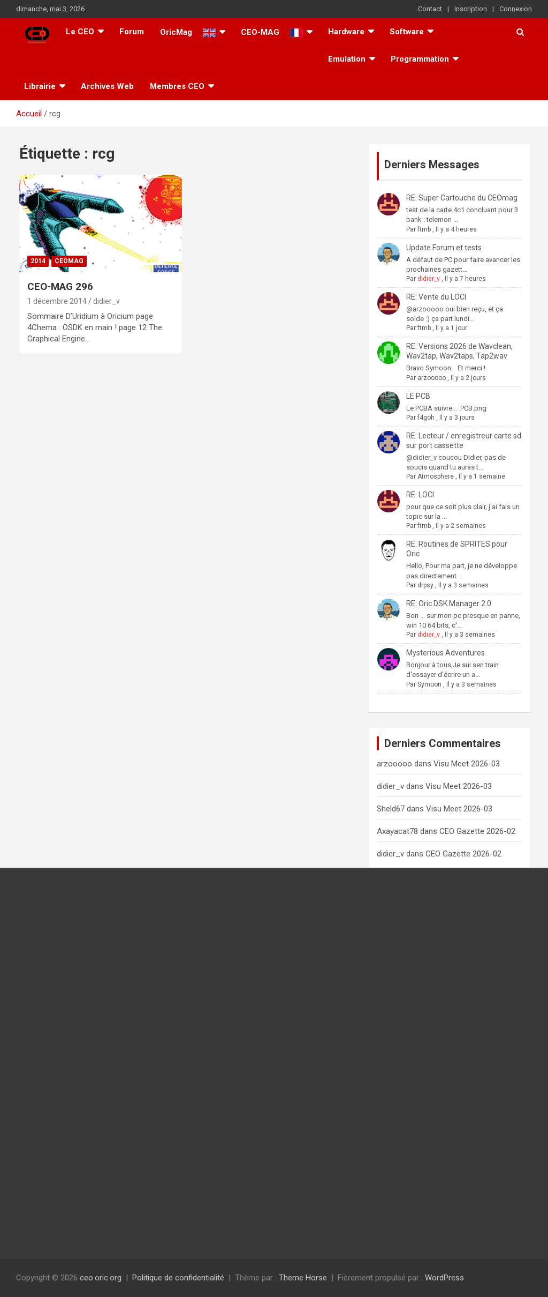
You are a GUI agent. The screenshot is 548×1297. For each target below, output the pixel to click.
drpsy (425, 585)
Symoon (429, 684)
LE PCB (418, 396)
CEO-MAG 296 (60, 286)
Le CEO (80, 31)
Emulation (347, 59)
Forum (131, 31)
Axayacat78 (397, 831)
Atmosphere (435, 476)
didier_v (106, 301)
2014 (38, 261)
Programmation (420, 59)
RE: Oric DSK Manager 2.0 (448, 603)
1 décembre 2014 (57, 301)
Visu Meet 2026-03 (466, 764)
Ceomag (69, 261)
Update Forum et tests (444, 247)
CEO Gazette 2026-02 (477, 831)
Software (407, 31)
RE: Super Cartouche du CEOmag (461, 197)
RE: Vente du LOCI (436, 297)
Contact (430, 9)
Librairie (40, 86)
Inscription (470, 9)
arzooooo (431, 378)
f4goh (426, 417)
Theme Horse (303, 1278)
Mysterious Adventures (445, 652)
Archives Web (107, 86)
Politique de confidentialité (178, 1278)
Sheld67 (391, 809)
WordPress (444, 1278)
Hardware (346, 31)
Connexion (515, 9)
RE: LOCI (420, 494)
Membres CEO (177, 86)
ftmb (424, 229)
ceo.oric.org (100, 1278)
